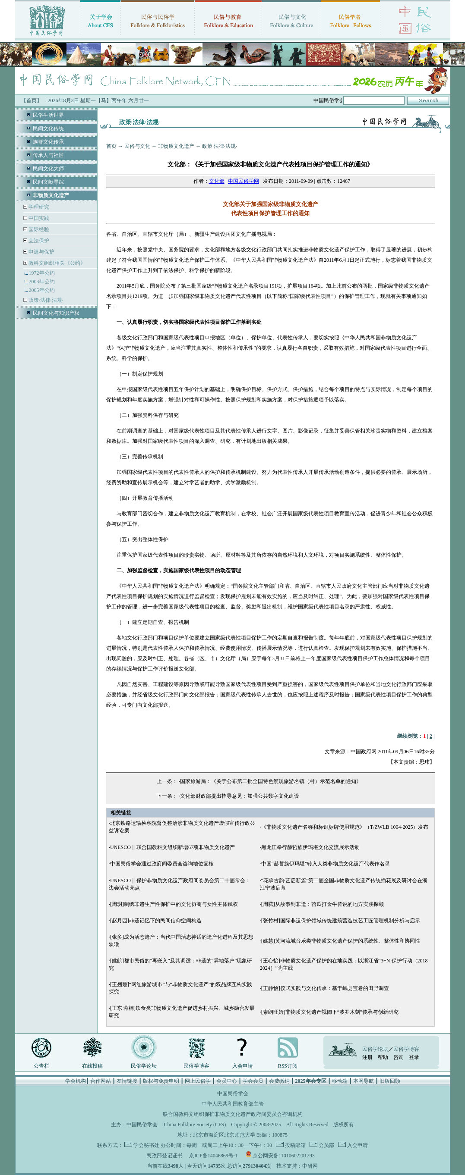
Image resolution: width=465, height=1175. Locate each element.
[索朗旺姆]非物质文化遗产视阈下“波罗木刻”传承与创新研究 (330, 1012)
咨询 (398, 1057)
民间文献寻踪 (48, 182)
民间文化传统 (48, 128)
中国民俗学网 (243, 181)
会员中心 (226, 1081)
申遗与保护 (40, 252)
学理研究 (38, 207)
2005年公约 (42, 290)
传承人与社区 (48, 155)
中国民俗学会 (142, 1125)
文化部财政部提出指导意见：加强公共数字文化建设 (239, 796)
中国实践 (38, 218)
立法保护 (38, 241)
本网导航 (363, 1081)
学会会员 (253, 1081)
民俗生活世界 (48, 115)
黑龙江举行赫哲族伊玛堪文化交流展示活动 (310, 847)
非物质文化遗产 (176, 146)
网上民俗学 (198, 1081)
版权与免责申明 (161, 1081)
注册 (367, 1057)
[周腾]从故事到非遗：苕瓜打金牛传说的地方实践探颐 (322, 904)
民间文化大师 (48, 169)
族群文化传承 (48, 142)
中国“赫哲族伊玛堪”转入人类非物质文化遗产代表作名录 (325, 864)
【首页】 (31, 100)
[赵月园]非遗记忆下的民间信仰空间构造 (156, 921)
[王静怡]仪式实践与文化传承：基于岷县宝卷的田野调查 (325, 988)
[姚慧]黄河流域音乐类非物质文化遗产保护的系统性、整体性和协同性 (340, 941)
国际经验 (38, 229)
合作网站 (100, 1081)
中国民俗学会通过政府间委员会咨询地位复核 (162, 864)
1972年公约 (42, 273)
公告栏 (41, 1066)
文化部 (217, 181)
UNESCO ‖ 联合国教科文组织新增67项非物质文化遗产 (172, 847)
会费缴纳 (279, 1081)
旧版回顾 (390, 1081)
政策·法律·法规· (45, 300)
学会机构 (75, 1081)
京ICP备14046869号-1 (213, 1156)
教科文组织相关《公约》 (56, 263)
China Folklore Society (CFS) (195, 1125)
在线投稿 (92, 1066)
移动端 (340, 1081)
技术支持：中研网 (297, 1166)
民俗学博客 (196, 1066)
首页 (111, 146)
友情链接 (127, 1081)
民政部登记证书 (164, 1156)
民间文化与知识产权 (56, 313)
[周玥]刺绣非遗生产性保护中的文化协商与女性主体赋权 (174, 904)
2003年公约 (42, 282)
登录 (414, 1057)
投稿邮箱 (295, 1145)
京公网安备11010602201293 (284, 1156)
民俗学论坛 (144, 1066)
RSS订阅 (287, 1066)
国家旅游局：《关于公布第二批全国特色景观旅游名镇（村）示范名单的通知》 (270, 781)
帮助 (383, 1057)
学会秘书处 (146, 1145)
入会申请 (242, 1066)
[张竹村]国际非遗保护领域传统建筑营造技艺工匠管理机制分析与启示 (340, 921)
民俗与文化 (137, 146)
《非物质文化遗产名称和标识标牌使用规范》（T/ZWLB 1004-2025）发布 (345, 827)
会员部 (325, 1145)
